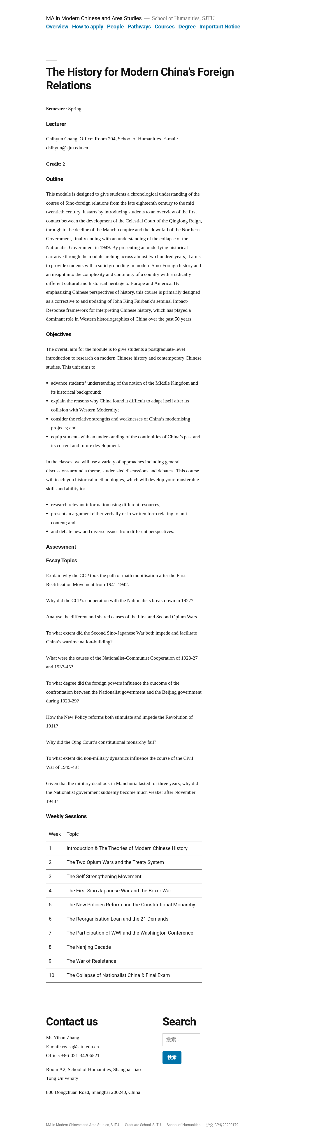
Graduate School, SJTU (143, 1125)
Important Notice (219, 26)
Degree (186, 26)
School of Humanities (183, 1125)
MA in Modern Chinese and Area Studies (94, 18)
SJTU (115, 1125)
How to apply (87, 26)
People (115, 26)
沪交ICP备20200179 (222, 1125)
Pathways (139, 26)
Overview (57, 26)
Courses (164, 26)
